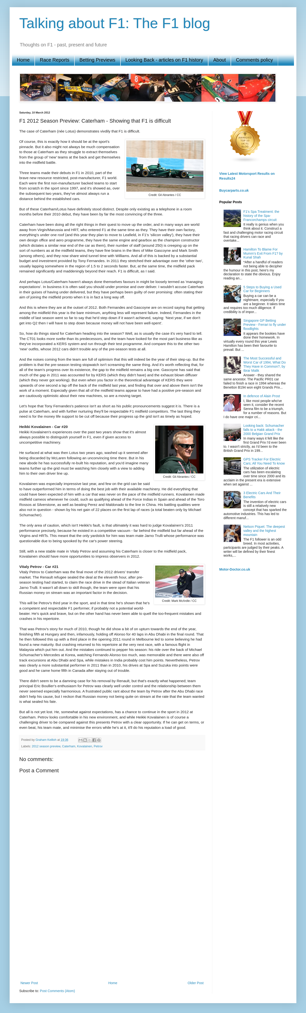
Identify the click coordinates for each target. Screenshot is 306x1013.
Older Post (196, 983)
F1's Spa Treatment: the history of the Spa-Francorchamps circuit (261, 216)
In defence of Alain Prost (261, 396)
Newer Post (29, 983)
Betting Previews (97, 60)
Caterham (68, 746)
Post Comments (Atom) (57, 991)
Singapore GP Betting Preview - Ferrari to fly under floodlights (264, 325)
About (219, 60)
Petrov (98, 746)
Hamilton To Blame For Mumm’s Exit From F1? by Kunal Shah (263, 253)
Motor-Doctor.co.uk (234, 569)
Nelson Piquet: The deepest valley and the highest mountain (264, 531)
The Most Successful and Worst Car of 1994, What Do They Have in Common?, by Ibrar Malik (264, 364)
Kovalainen (84, 746)
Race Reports (54, 60)
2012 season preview (46, 746)
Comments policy (254, 60)
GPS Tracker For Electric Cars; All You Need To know (264, 461)
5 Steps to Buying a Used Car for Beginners (262, 289)
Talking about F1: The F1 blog (114, 23)
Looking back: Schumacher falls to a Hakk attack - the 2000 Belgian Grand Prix (263, 430)
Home (23, 60)
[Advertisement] (45, 929)
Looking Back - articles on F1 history (164, 60)
